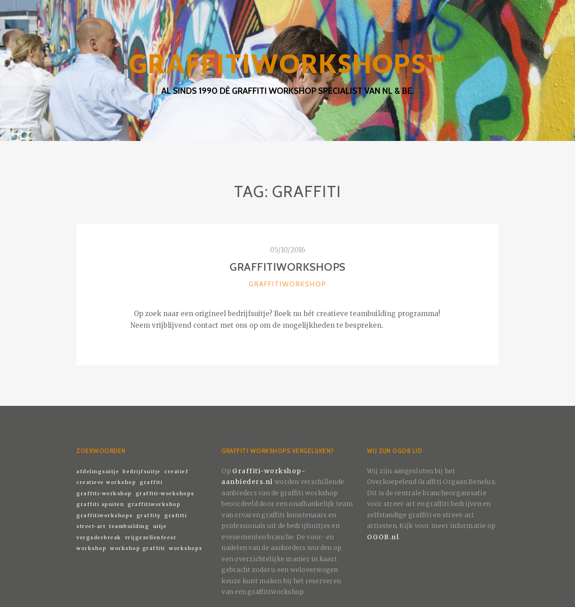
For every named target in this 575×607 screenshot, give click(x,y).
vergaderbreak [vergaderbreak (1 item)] (98, 538)
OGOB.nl (383, 537)
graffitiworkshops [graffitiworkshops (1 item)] (104, 516)
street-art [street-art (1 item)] (91, 526)
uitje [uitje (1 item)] (160, 526)
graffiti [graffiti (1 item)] (151, 482)
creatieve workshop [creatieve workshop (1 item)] (106, 482)
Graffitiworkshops (287, 266)
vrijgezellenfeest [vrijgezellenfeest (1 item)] (151, 538)
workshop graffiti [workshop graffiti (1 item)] (137, 548)
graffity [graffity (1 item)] (149, 516)
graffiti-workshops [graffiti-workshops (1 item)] (165, 494)
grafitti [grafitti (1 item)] (175, 516)
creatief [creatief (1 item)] (176, 472)
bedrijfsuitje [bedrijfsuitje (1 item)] (142, 472)
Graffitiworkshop (288, 284)
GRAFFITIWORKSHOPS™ (287, 63)
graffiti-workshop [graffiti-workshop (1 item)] (104, 494)
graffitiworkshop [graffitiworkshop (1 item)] (154, 504)
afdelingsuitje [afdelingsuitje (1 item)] (97, 472)
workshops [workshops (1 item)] (186, 548)
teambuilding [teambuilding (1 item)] (129, 526)
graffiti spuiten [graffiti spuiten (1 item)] (100, 504)
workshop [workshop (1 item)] (91, 548)
